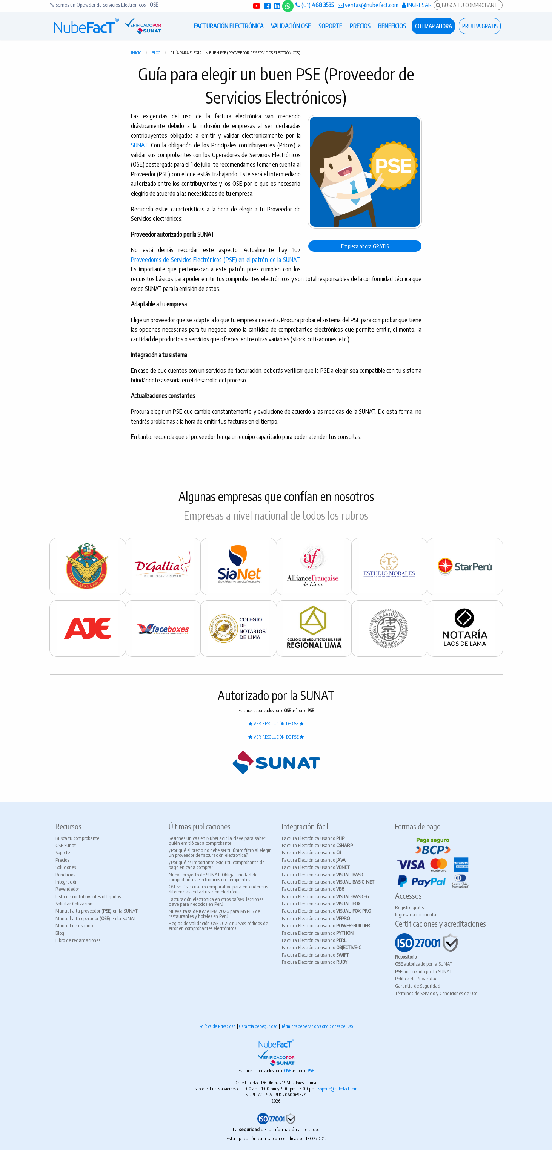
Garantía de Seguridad (417, 986)
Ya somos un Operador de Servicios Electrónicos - (104, 5)
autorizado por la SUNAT (423, 964)
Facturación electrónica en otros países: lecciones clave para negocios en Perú (216, 901)
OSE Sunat (65, 845)
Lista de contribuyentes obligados (88, 896)
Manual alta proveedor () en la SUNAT (96, 911)
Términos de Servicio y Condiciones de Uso (436, 993)
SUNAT (139, 145)
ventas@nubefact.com (368, 5)
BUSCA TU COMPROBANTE (468, 5)
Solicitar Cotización (73, 904)
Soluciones (65, 867)
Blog (156, 52)
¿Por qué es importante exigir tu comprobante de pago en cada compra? (216, 864)
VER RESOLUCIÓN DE (276, 723)
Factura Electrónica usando (313, 838)
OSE (288, 1071)
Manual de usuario (74, 925)
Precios (62, 860)
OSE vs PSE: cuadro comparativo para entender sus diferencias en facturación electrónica (218, 889)
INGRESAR (417, 5)
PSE (311, 1071)
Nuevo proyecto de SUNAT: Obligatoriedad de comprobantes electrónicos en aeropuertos (213, 877)
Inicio (136, 52)
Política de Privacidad (416, 979)
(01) (314, 5)
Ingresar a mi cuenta (415, 914)
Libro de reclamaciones (77, 940)
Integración (66, 882)
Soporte (62, 852)
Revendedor (67, 889)
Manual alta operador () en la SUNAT (95, 918)
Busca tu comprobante (77, 838)
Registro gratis (409, 907)
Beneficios (65, 875)
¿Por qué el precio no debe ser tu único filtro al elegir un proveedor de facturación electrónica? (220, 852)
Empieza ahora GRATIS (365, 246)
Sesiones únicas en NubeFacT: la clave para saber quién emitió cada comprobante (217, 840)
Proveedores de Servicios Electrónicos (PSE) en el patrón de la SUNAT (215, 259)
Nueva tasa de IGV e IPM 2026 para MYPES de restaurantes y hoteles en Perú (214, 913)
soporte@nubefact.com (337, 1089)
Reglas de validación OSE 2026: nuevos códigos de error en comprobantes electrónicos (218, 925)
